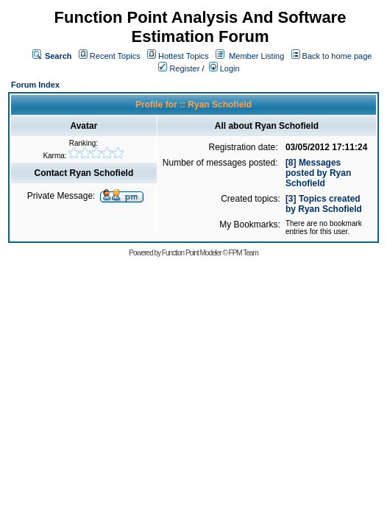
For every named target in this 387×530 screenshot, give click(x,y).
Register (178, 68)
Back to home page (337, 56)
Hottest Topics (183, 56)
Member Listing (256, 56)
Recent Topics (115, 56)
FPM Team (243, 253)
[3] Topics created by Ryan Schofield (323, 204)
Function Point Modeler (191, 253)
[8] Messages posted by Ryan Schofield (318, 173)
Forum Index (35, 84)
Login (224, 68)
